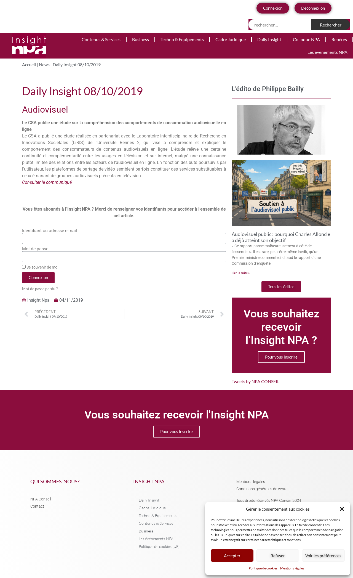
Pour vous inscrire (281, 356)
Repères (339, 39)
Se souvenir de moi (40, 267)
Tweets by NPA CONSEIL (255, 381)
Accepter (232, 555)
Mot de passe (35, 249)
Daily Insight (269, 39)
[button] (342, 509)
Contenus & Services (101, 39)
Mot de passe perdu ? (40, 289)
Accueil (29, 64)
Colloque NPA (306, 39)
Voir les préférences (323, 555)
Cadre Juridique (230, 39)
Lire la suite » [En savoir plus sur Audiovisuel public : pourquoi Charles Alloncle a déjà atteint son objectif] (241, 273)
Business (140, 39)
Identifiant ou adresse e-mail (49, 231)
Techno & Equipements (182, 39)
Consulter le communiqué (47, 182)
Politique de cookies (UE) (159, 546)
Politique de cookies (263, 568)
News (44, 64)
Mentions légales (292, 568)
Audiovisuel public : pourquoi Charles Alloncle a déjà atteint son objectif (281, 237)
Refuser (278, 555)
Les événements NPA (327, 52)
